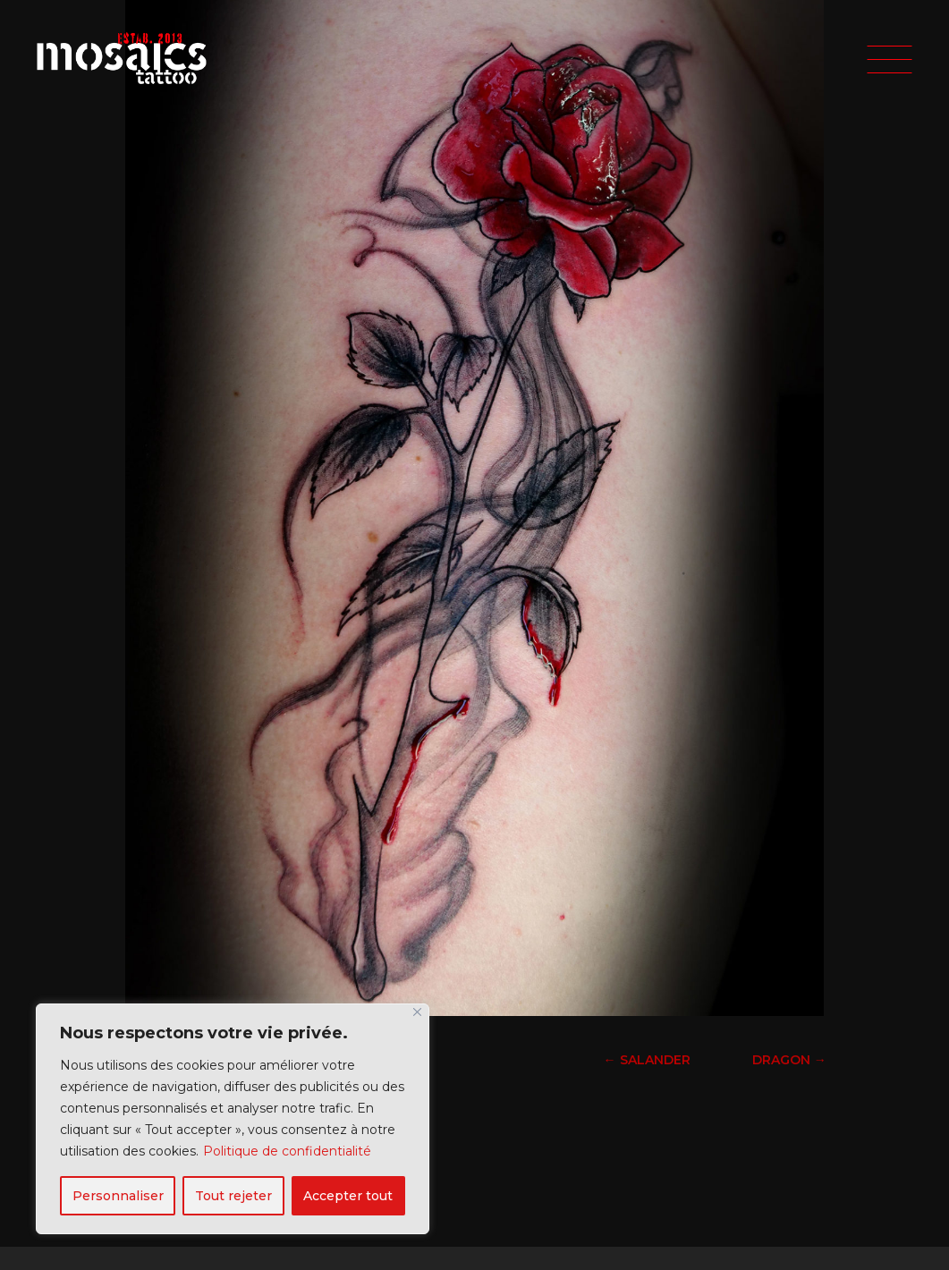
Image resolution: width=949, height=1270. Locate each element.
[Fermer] (417, 1012)
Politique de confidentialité (287, 1151)
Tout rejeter (233, 1196)
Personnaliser (118, 1196)
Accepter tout (348, 1196)
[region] (232, 1118)
